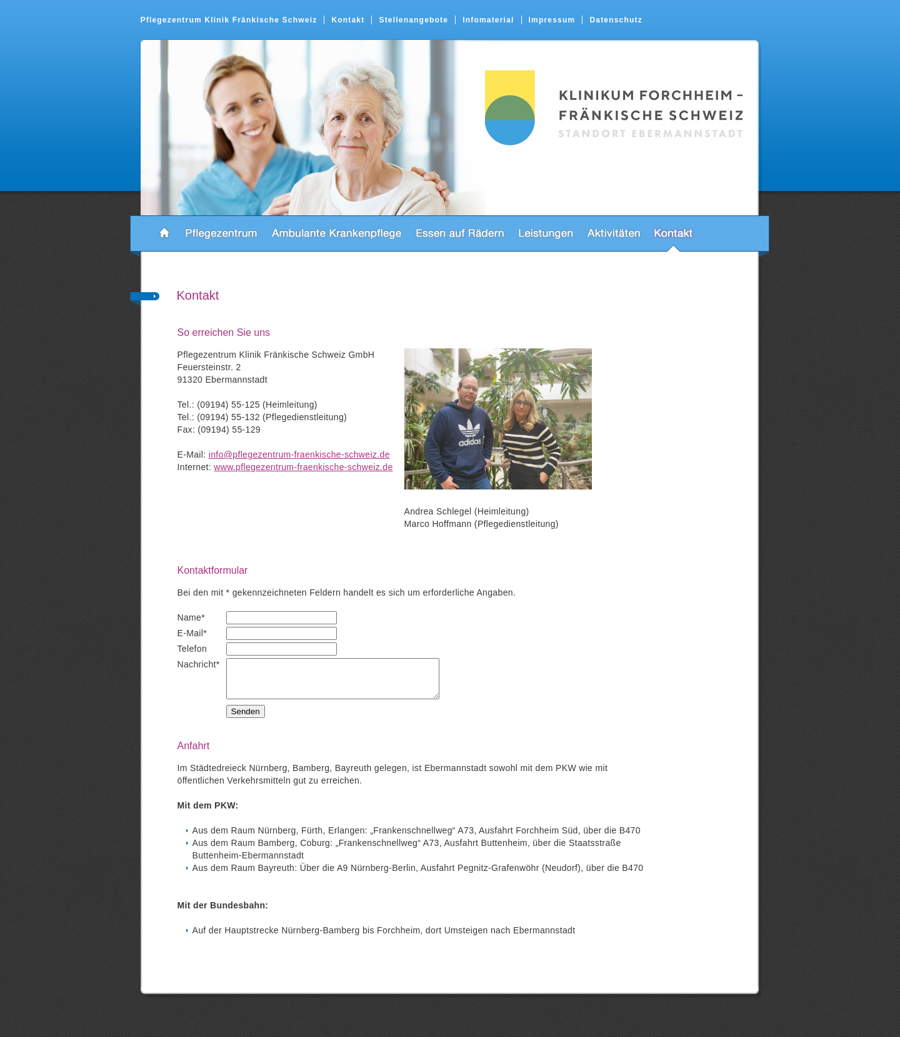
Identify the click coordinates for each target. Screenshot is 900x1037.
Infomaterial (488, 20)
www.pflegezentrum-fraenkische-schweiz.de (303, 467)
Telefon (193, 649)
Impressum (552, 20)
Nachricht (199, 664)
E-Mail (193, 633)
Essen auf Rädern (460, 233)
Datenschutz (615, 20)
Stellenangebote (413, 20)
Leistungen (545, 233)
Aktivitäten (614, 233)
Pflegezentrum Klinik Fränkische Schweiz (229, 20)
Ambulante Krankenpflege (336, 233)
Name (192, 617)
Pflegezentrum (221, 233)
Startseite (164, 233)
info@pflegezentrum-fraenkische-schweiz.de (299, 455)
